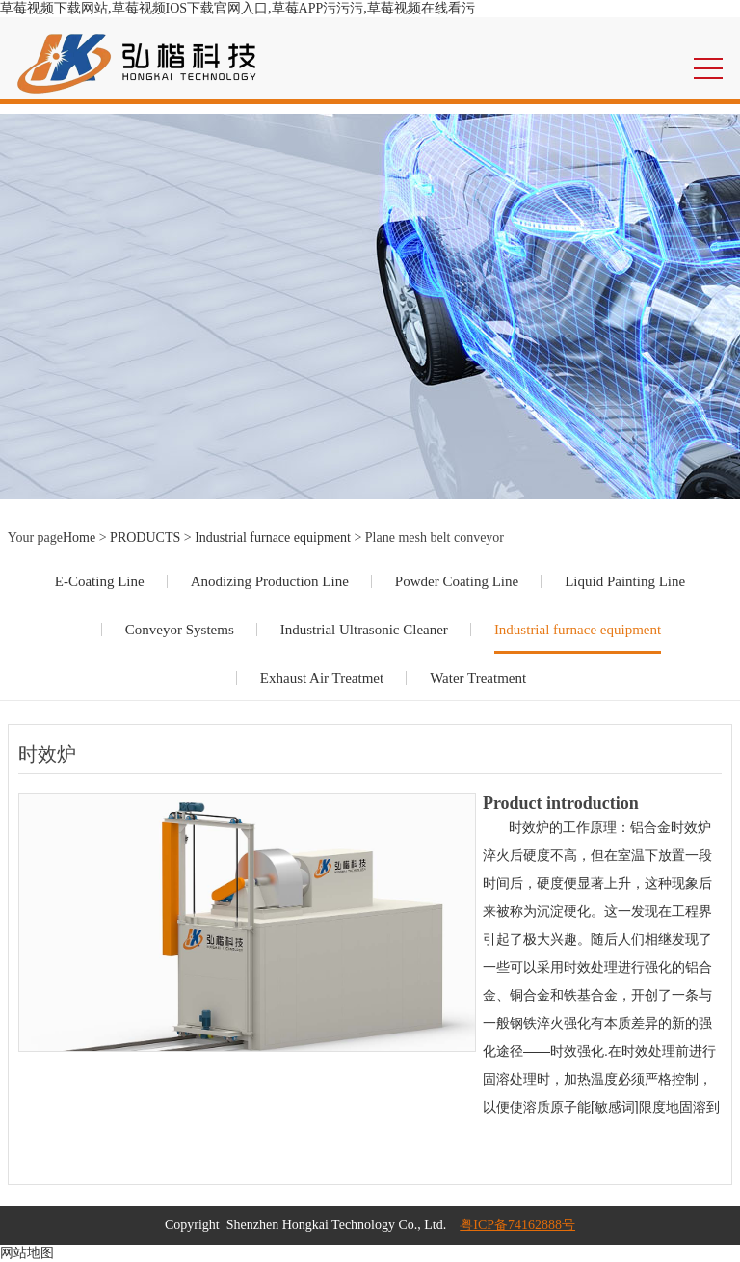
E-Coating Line (100, 581)
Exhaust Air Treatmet (321, 677)
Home (79, 537)
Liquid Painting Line (625, 581)
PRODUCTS (145, 537)
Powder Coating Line (456, 581)
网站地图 (27, 1253)
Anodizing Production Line (270, 581)
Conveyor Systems (179, 629)
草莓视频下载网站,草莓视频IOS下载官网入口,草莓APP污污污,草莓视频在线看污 (237, 8)
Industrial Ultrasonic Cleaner (364, 629)
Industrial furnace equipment (273, 537)
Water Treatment (478, 677)
